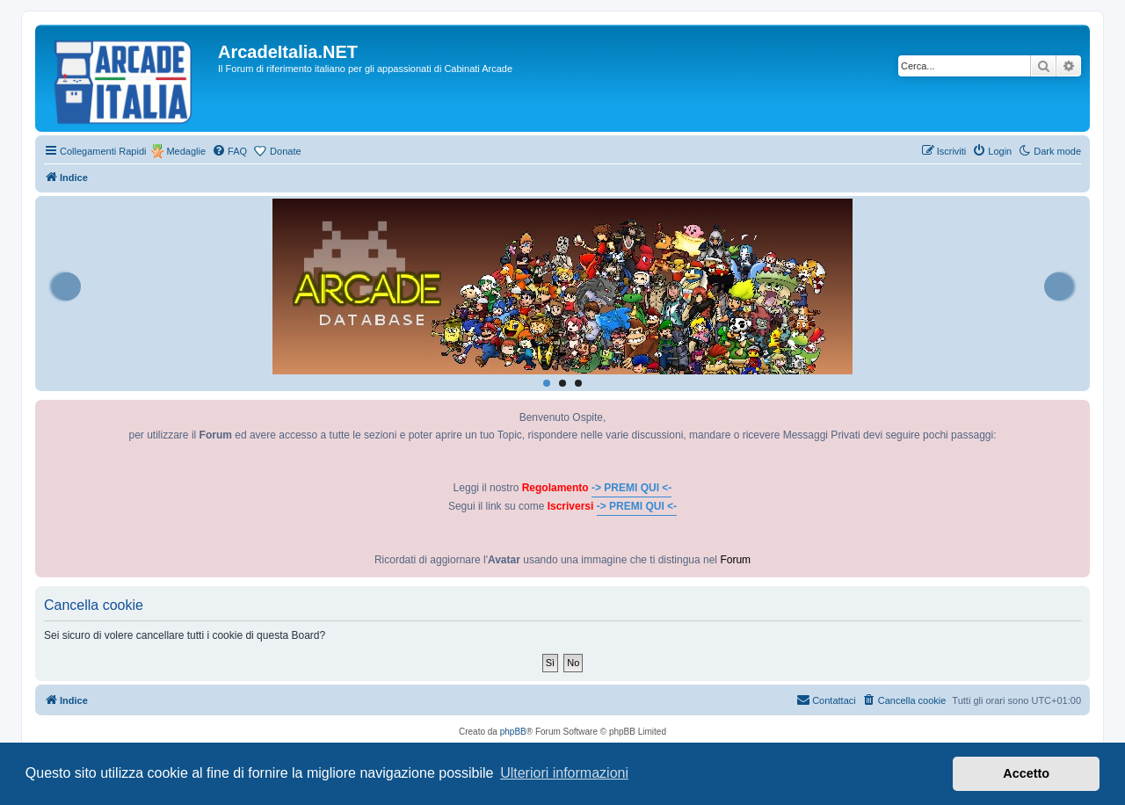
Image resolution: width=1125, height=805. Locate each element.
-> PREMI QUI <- (631, 488)
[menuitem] (229, 151)
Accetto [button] (1026, 773)
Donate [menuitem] (285, 151)
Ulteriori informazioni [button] (564, 772)
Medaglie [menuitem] (186, 151)
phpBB (513, 731)
